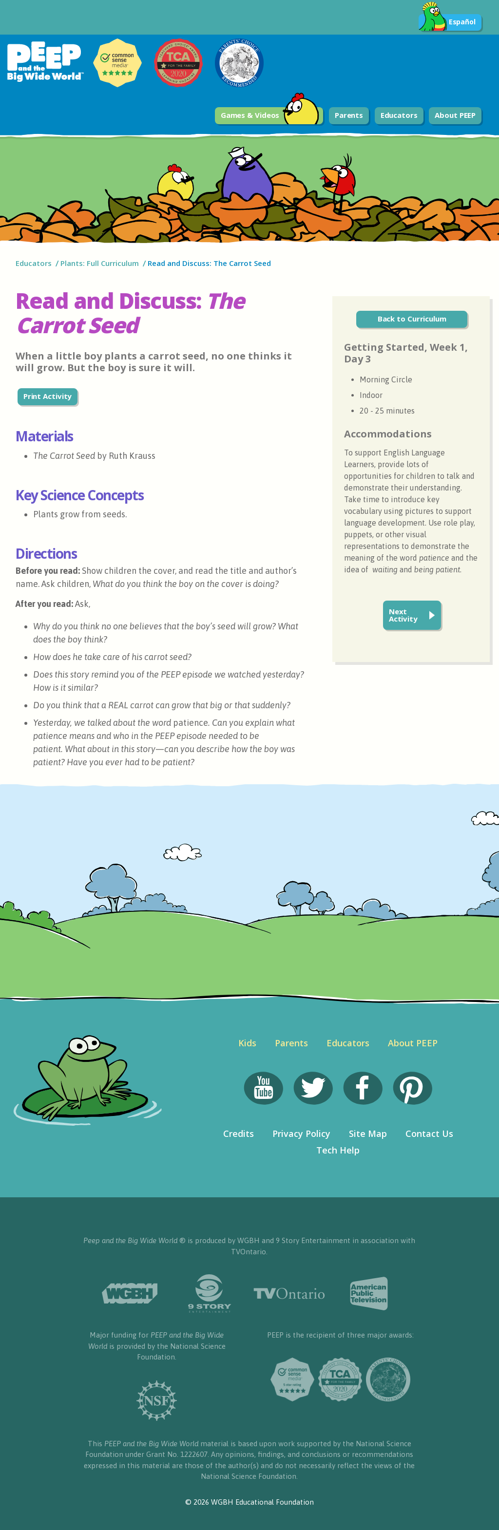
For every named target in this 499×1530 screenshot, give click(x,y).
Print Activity (47, 396)
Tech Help (338, 1150)
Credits (238, 1133)
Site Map (368, 1133)
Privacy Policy (301, 1133)
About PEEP (455, 115)
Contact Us (429, 1133)
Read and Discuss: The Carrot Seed (209, 263)
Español (447, 22)
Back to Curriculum (412, 318)
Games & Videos (270, 115)
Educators (399, 115)
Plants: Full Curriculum (99, 263)
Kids (247, 1043)
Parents (349, 115)
